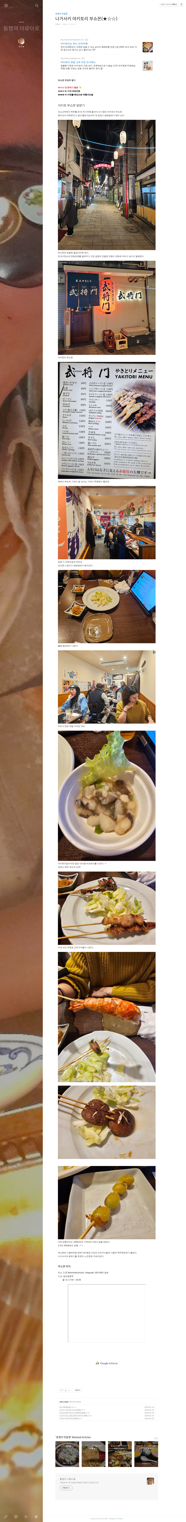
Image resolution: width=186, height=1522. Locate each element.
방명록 (16, 1516)
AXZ (114, 1519)
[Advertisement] (114, 1363)
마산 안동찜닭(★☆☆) (74, 1407)
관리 (37, 1516)
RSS (27, 1516)
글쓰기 (6, 1516)
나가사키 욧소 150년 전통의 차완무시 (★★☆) (82, 1415)
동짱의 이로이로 (21, 28)
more (164, 1438)
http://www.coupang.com (78, 58)
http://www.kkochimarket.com (80, 40)
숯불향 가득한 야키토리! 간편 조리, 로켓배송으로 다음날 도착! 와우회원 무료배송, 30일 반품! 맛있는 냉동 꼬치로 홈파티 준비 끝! (106, 67)
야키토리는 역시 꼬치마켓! (82, 43)
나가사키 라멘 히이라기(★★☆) (77, 1418)
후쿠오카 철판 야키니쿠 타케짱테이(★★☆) (81, 1413)
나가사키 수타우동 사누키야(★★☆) (78, 1410)
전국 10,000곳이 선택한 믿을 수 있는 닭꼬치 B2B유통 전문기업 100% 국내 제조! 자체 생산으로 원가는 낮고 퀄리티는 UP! (106, 48)
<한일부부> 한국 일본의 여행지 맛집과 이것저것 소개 (86, 1483)
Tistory (128, 1519)
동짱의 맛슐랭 (69, 13)
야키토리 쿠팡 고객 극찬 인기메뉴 (85, 62)
